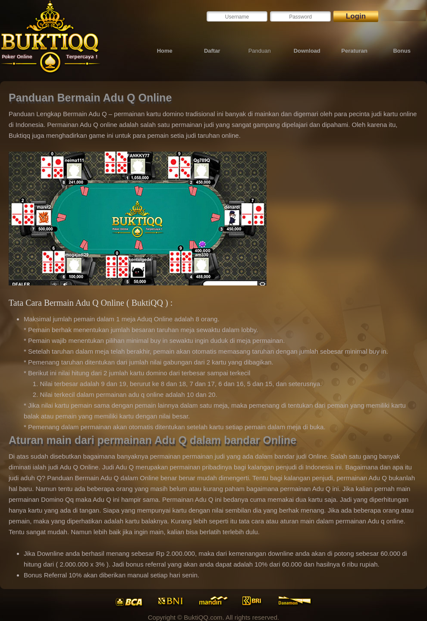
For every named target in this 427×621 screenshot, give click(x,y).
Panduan (259, 51)
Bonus (401, 51)
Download (307, 51)
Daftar (212, 51)
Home (165, 51)
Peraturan (354, 51)
